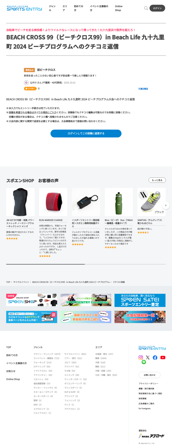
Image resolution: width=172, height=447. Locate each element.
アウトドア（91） (72, 366)
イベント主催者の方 (16, 363)
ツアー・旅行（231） (73, 358)
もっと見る (157, 180)
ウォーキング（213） (43, 362)
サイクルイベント (21, 282)
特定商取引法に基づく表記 (150, 393)
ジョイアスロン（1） (43, 413)
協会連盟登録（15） (42, 383)
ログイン (157, 8)
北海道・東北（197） (104, 354)
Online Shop (13, 379)
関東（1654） (101, 358)
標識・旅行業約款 (146, 388)
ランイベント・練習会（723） (47, 358)
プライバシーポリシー (148, 383)
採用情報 (142, 398)
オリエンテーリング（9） (75, 383)
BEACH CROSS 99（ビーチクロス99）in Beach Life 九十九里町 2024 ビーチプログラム (71, 282)
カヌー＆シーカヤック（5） (46, 391)
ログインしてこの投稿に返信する (86, 133)
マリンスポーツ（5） (73, 387)
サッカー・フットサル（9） (46, 387)
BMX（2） (38, 404)
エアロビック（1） (42, 408)
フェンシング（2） (72, 400)
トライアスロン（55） (43, 370)
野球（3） (38, 400)
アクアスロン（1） (72, 408)
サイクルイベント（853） (75, 354)
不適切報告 (143, 88)
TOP (8, 282)
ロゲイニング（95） (42, 366)
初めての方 (12, 355)
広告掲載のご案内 (146, 403)
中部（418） (101, 362)
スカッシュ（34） (42, 379)
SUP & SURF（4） (72, 391)
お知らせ (10, 371)
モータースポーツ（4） (44, 396)
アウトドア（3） (71, 396)
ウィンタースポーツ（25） (76, 379)
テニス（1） (69, 404)
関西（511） (101, 366)
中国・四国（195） (103, 370)
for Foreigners (144, 408)
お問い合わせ (149, 375)
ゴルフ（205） (71, 362)
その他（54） (70, 370)
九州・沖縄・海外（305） (106, 375)
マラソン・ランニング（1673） (48, 354)
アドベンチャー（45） (43, 375)
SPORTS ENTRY (24, 8)
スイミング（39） (72, 375)
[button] (166, 206)
